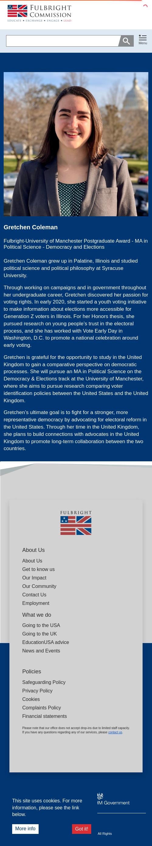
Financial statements (44, 716)
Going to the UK (39, 633)
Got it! (81, 828)
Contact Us (34, 594)
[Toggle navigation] (143, 39)
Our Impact (34, 577)
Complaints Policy (41, 707)
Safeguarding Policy (43, 682)
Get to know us (38, 569)
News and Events (41, 650)
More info (25, 828)
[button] (143, 41)
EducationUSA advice (45, 642)
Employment (35, 603)
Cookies (31, 699)
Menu (143, 43)
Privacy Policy (37, 690)
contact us (115, 732)
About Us (32, 560)
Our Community (39, 586)
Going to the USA (41, 625)
